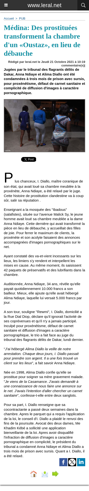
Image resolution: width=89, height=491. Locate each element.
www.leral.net (44, 5)
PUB (22, 18)
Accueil (9, 18)
